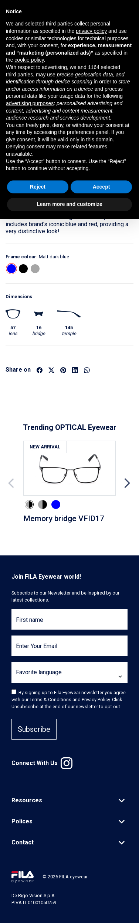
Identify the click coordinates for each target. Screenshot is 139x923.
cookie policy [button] (29, 60)
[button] (11, 268)
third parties (19, 75)
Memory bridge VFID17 (63, 518)
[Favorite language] (69, 677)
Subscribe (34, 729)
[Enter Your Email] (69, 650)
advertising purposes (30, 103)
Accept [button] (101, 187)
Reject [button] (37, 187)
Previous (12, 483)
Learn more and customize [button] (69, 204)
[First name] (69, 624)
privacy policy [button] (91, 31)
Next (127, 483)
